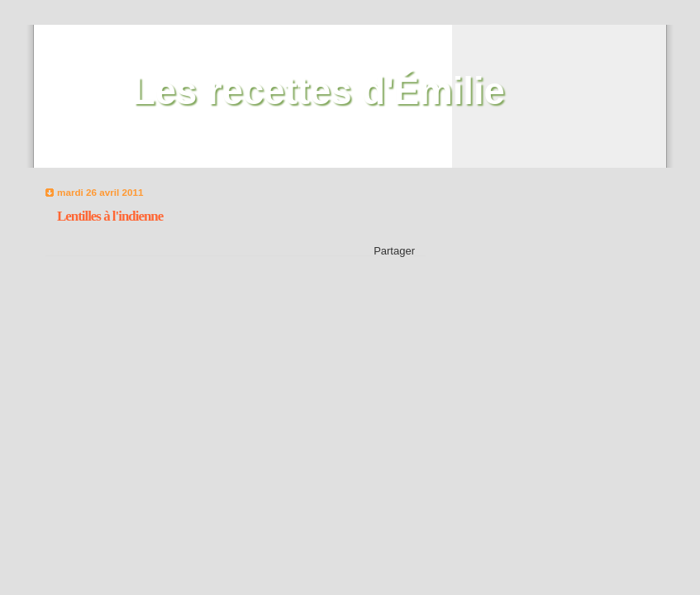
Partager (394, 251)
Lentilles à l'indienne (110, 216)
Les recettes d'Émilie (318, 91)
